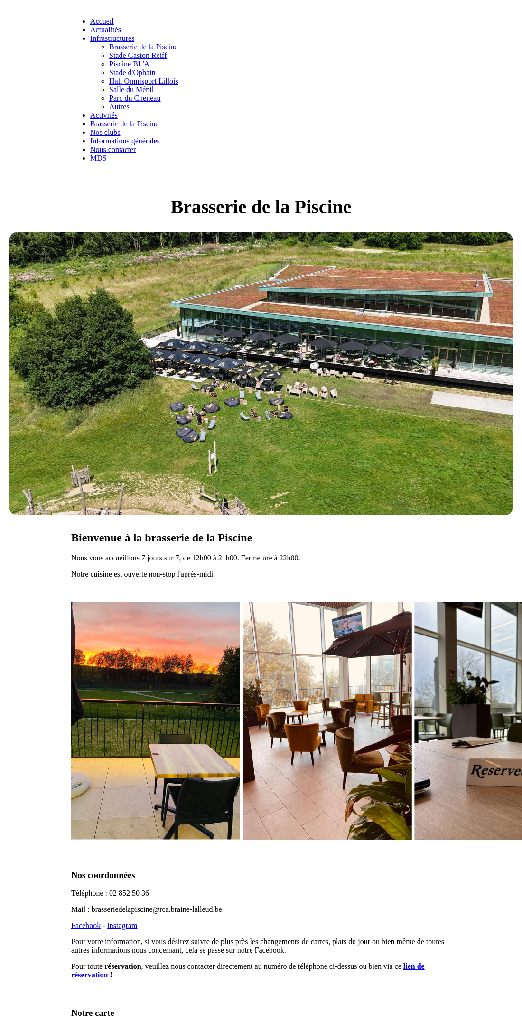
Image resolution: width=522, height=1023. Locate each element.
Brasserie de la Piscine (143, 47)
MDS (98, 158)
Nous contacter (113, 149)
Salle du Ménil (131, 89)
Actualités (105, 30)
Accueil (102, 21)
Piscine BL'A (129, 64)
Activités (104, 115)
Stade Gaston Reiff (138, 55)
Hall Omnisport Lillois (143, 81)
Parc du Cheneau (134, 98)
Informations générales (125, 141)
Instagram (122, 925)
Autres (119, 107)
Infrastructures (112, 38)
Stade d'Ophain (132, 72)
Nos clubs (105, 132)
